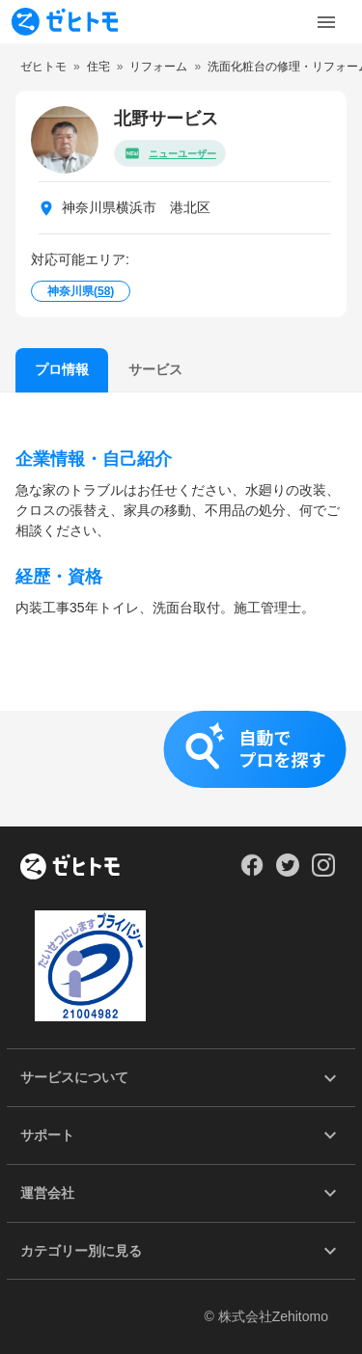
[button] (181, 768)
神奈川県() (80, 291)
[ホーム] (70, 867)
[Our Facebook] (251, 872)
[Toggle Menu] (326, 22)
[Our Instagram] (324, 872)
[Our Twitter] (287, 872)
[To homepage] (64, 21)
